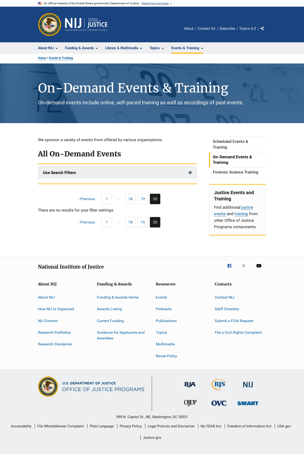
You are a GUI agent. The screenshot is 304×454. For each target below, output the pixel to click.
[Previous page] (84, 199)
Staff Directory (227, 309)
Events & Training (61, 58)
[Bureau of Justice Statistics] (219, 391)
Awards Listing (109, 309)
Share (266, 32)
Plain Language (102, 426)
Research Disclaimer (55, 344)
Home (42, 58)
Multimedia (165, 344)
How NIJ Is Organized (56, 309)
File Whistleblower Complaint (60, 426)
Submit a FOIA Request (234, 320)
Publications (166, 320)
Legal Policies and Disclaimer (171, 426)
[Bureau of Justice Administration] (190, 388)
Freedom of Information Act (249, 426)
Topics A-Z (247, 28)
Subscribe (227, 28)
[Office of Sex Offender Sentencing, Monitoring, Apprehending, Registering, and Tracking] (248, 406)
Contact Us (206, 28)
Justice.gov (152, 437)
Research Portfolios (54, 332)
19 (144, 200)
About (189, 28)
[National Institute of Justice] (248, 388)
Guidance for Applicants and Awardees (121, 335)
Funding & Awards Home (117, 297)
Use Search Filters (59, 172)
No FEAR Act (211, 426)
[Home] (86, 24)
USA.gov (284, 426)
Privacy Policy (131, 426)
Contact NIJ (224, 297)
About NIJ (46, 297)
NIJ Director (48, 320)
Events (161, 297)
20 (156, 200)
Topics (161, 332)
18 (132, 200)
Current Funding (110, 320)
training (241, 213)
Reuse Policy (166, 356)
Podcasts (163, 309)
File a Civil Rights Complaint (238, 332)
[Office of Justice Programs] (49, 24)
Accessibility (21, 426)
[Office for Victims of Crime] (219, 406)
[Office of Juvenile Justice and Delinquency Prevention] (190, 407)
